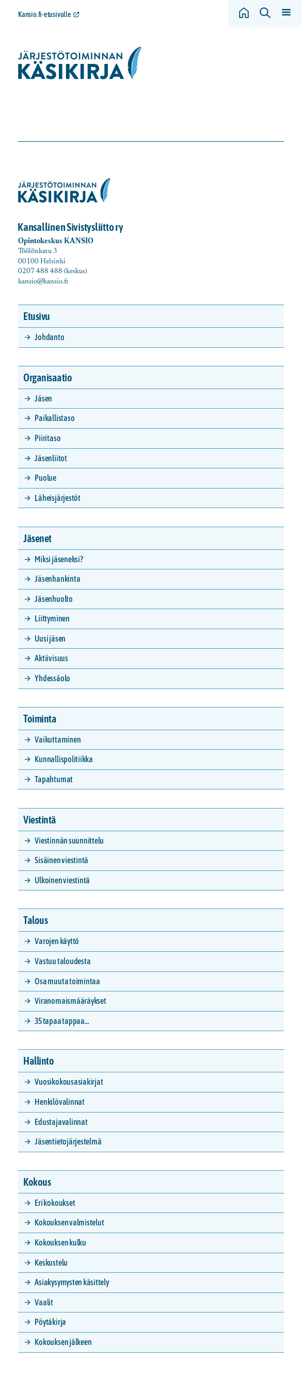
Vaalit (44, 1302)
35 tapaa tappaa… (62, 1020)
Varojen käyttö (57, 941)
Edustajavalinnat (61, 1121)
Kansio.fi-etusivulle (44, 14)
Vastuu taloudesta (62, 961)
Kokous (37, 1182)
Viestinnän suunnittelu (69, 840)
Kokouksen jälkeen (63, 1342)
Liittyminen (52, 618)
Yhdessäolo (52, 678)
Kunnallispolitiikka (63, 759)
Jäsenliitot (51, 458)
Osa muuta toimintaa (67, 981)
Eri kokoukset (55, 1202)
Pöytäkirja (50, 1321)
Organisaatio (47, 377)
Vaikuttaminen (58, 739)
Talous (35, 920)
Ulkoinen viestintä (62, 880)
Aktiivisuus (51, 658)
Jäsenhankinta (57, 578)
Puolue (45, 477)
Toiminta (39, 719)
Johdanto (49, 337)
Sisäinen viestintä (61, 860)
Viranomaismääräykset (70, 1000)
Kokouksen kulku (60, 1242)
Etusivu (36, 316)
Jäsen (43, 398)
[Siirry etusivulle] (80, 63)
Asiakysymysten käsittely (71, 1282)
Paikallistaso (54, 418)
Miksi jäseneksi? (59, 559)
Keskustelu (51, 1262)
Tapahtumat (54, 779)
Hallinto (38, 1061)
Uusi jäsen (50, 638)
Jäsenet (37, 538)
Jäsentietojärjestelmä (68, 1141)
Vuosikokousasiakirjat (69, 1081)
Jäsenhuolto (53, 598)
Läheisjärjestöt (57, 497)
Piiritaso (47, 438)
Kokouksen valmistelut (69, 1222)
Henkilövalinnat (59, 1101)
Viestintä (39, 820)
